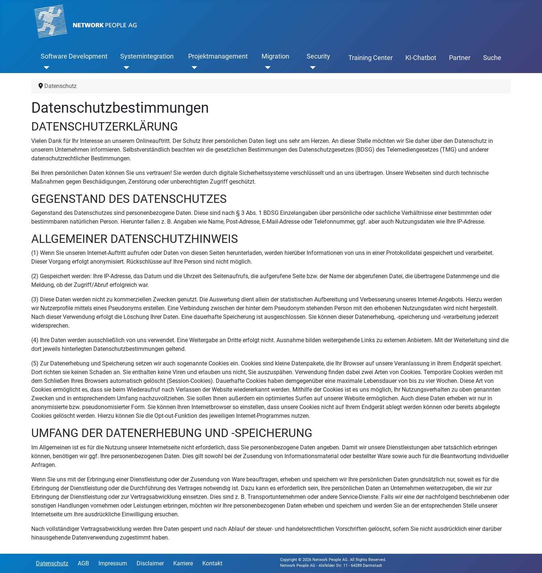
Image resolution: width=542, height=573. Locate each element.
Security (318, 56)
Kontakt (212, 563)
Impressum (112, 563)
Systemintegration (147, 56)
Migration (275, 56)
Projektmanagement (218, 56)
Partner (459, 57)
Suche (492, 57)
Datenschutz (52, 563)
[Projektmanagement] (192, 67)
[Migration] (266, 67)
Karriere (183, 563)
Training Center (370, 57)
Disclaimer (150, 563)
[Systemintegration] (124, 67)
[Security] (311, 67)
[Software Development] (45, 67)
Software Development (74, 56)
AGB (83, 563)
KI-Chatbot (420, 57)
